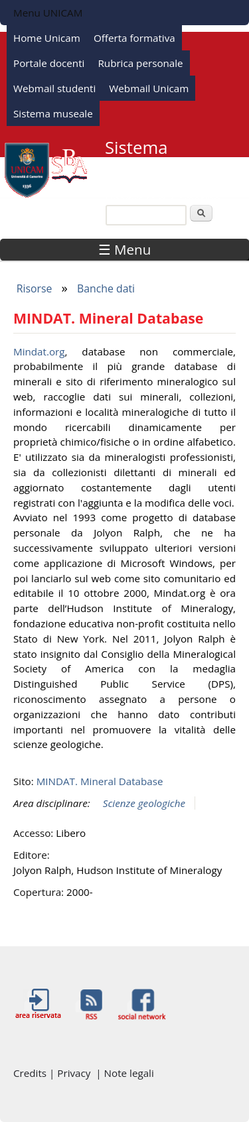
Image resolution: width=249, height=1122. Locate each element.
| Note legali (124, 1073)
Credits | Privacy (54, 1073)
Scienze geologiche (144, 803)
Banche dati (106, 288)
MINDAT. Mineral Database (100, 781)
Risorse (34, 288)
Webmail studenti (54, 88)
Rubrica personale (140, 63)
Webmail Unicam (149, 88)
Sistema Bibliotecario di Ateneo (164, 164)
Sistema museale (53, 113)
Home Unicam (46, 37)
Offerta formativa (134, 37)
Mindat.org (39, 351)
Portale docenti (48, 63)
